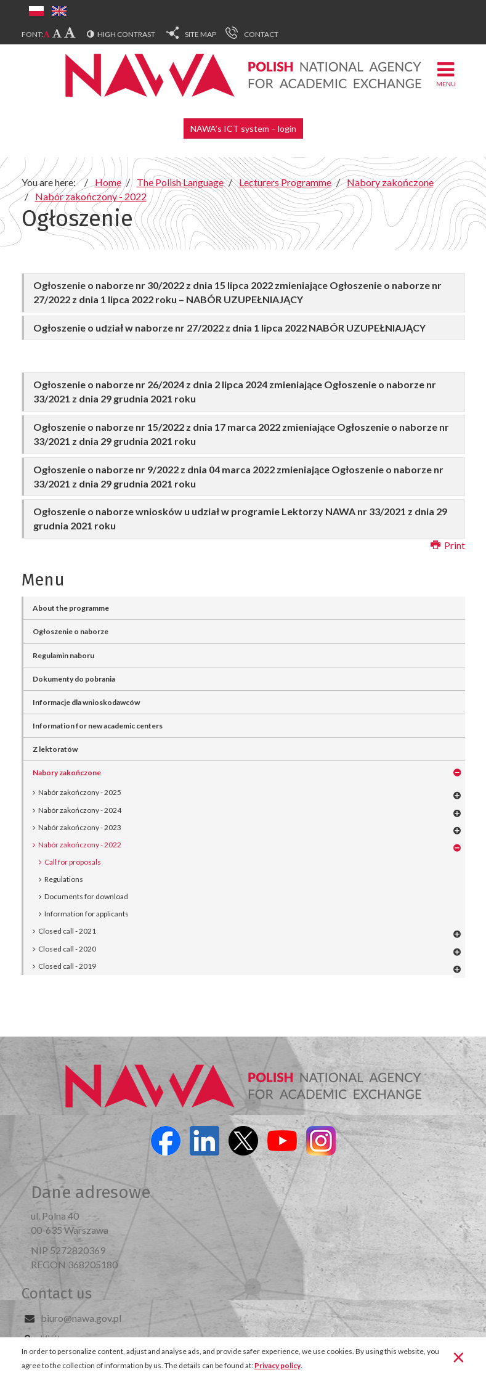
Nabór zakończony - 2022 (79, 844)
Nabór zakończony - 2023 (79, 827)
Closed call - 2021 (67, 931)
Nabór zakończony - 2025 (79, 792)
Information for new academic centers (98, 725)
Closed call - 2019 (67, 966)
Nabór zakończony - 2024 (79, 810)
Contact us (57, 1293)
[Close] (458, 1356)
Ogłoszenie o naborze (70, 631)
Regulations (63, 879)
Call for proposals (72, 861)
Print (448, 545)
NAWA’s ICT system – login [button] (243, 128)
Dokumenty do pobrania (74, 678)
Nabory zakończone (67, 772)
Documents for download (86, 896)
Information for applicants (86, 913)
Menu (446, 74)
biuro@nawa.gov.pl (81, 1318)
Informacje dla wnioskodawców (86, 702)
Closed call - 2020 (67, 948)
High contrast (126, 34)
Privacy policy (277, 1365)
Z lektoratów (55, 749)
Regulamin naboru (63, 655)
